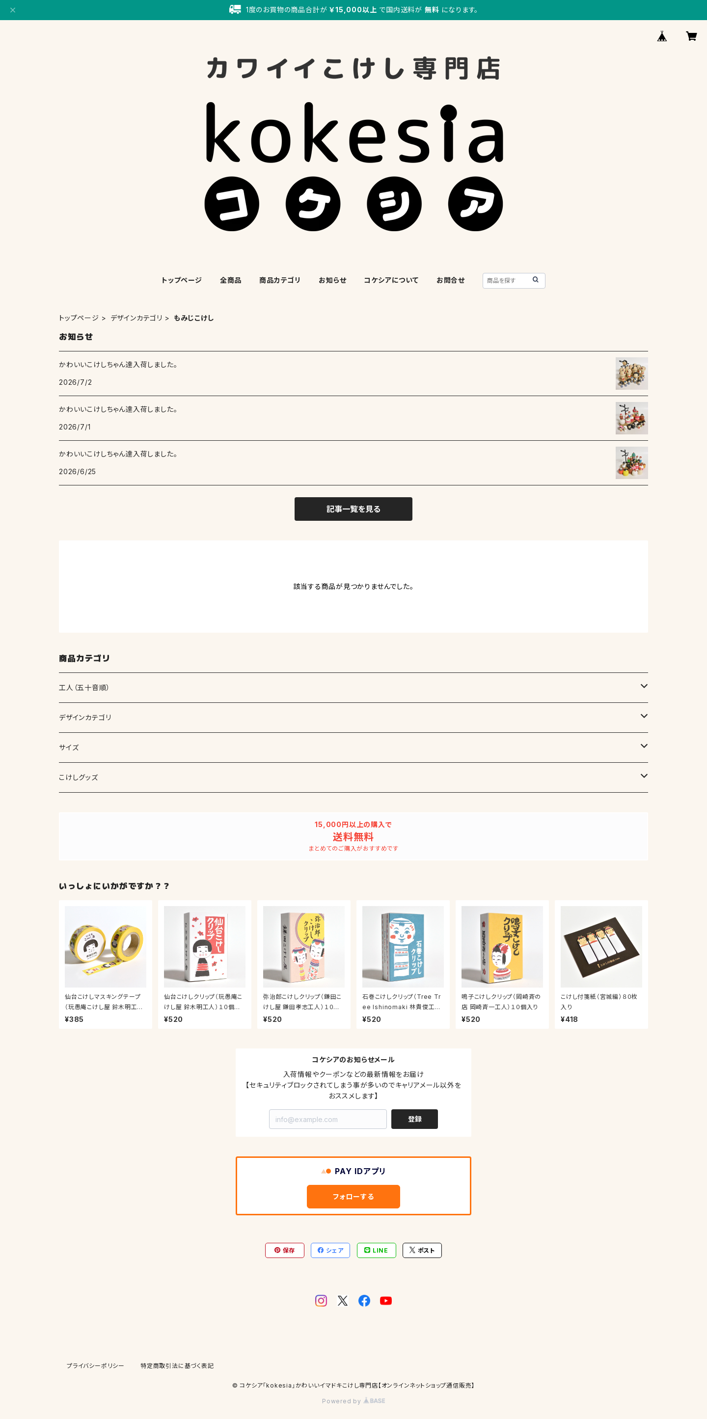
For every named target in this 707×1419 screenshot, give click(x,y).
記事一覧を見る (353, 509)
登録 (415, 1119)
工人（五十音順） (84, 687)
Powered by (353, 1401)
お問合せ (450, 280)
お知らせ (332, 280)
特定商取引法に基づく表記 (177, 1365)
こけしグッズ (78, 777)
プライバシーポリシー (96, 1365)
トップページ (182, 280)
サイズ (69, 747)
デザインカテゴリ (136, 318)
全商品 (231, 280)
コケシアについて (391, 280)
